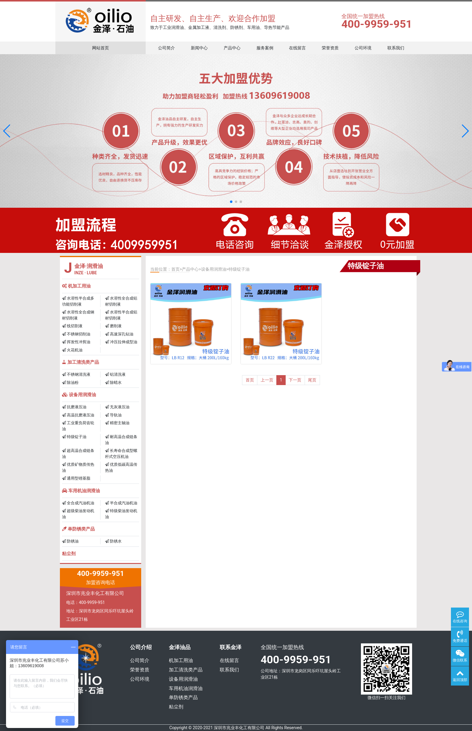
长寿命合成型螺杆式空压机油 (121, 453)
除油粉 (70, 382)
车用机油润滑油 (81, 490)
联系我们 (395, 47)
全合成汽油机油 (78, 503)
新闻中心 (199, 47)
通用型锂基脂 (76, 478)
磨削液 (113, 326)
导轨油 (113, 415)
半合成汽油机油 (121, 503)
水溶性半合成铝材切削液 (121, 315)
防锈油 (70, 541)
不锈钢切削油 (76, 334)
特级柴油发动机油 (121, 514)
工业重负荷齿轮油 (78, 426)
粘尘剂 (69, 553)
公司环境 (363, 47)
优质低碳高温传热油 (121, 467)
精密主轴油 (117, 423)
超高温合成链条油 (78, 453)
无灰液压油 (117, 407)
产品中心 (232, 47)
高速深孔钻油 (119, 334)
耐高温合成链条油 (121, 439)
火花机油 (72, 350)
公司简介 (166, 47)
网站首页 (100, 47)
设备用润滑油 (79, 394)
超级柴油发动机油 (78, 514)
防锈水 (113, 541)
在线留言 (297, 47)
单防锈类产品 (78, 529)
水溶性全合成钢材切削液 (78, 315)
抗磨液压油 (74, 407)
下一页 (295, 380)
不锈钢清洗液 (76, 374)
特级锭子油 (74, 436)
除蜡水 (113, 382)
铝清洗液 (115, 374)
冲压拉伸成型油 (121, 342)
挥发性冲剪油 (76, 342)
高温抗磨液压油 (78, 415)
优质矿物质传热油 (78, 467)
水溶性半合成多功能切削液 (78, 301)
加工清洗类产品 (80, 362)
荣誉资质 (330, 47)
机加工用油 (76, 286)
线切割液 (72, 326)
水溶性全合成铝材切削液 (121, 301)
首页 (175, 269)
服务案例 (264, 47)
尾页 (312, 380)
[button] (7, 131)
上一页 (267, 380)
